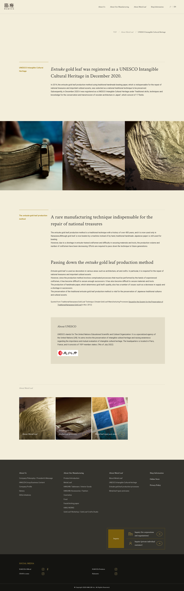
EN (175, 7)
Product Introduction (71, 478)
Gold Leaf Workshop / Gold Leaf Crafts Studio (81, 512)
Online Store (155, 479)
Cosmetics (68, 495)
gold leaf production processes (124, 487)
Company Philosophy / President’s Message (36, 478)
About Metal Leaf (127, 32)
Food (65, 499)
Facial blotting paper (71, 503)
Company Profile (25, 487)
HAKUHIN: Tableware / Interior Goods (78, 487)
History (22, 491)
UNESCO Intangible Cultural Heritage (123, 482)
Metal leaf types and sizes (119, 491)
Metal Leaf (68, 482)
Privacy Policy (155, 485)
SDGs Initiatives (25, 495)
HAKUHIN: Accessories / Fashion (76, 491)
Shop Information (157, 473)
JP (170, 7)
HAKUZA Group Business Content (32, 482)
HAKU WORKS (69, 508)
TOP (115, 32)
